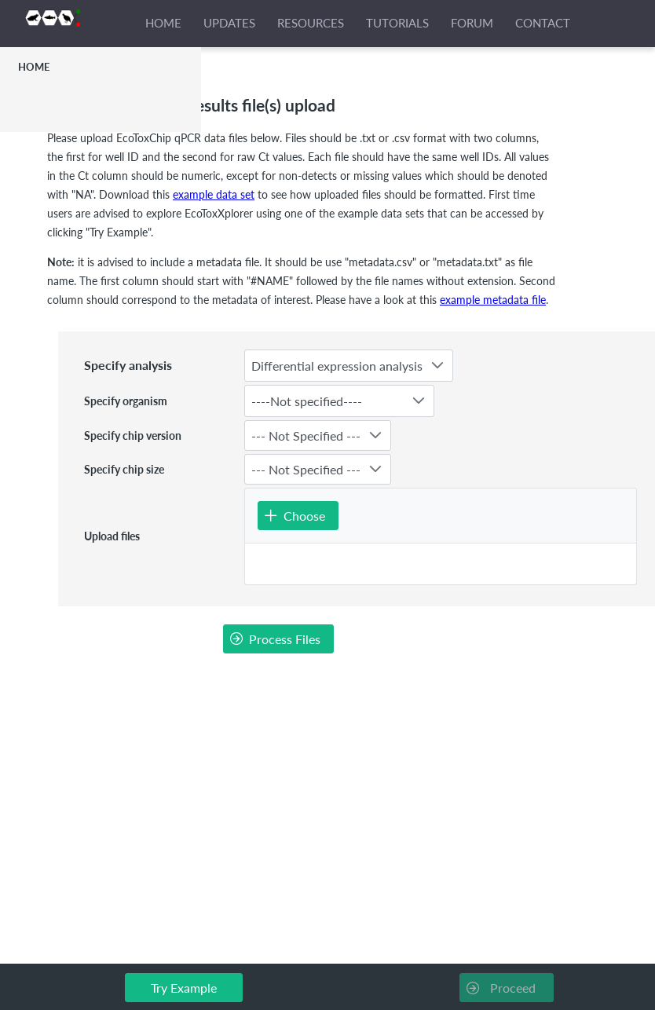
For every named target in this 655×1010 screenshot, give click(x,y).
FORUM (472, 23)
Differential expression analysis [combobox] (337, 365)
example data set (213, 194)
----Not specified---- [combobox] (306, 400)
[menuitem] (100, 66)
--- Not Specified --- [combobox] (305, 435)
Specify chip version (132, 435)
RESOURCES (310, 23)
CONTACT (542, 23)
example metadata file (493, 299)
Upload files (112, 536)
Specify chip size (124, 469)
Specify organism (125, 401)
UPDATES (229, 23)
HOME (163, 23)
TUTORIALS (397, 23)
